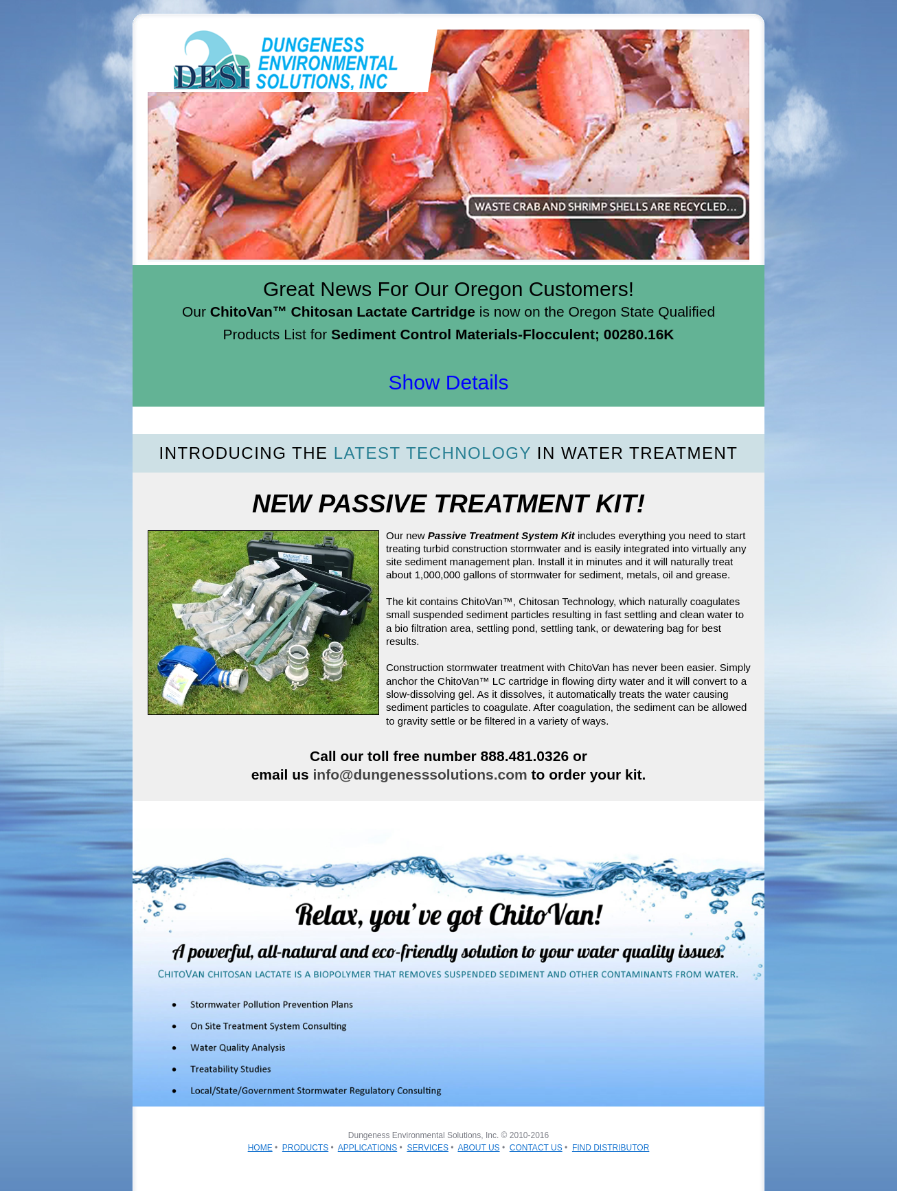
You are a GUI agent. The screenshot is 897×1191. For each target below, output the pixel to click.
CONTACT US (536, 1148)
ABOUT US (478, 1148)
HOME (260, 1148)
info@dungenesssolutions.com (420, 774)
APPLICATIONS (367, 1148)
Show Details (448, 382)
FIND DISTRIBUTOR (610, 1148)
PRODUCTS (305, 1148)
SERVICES (427, 1148)
